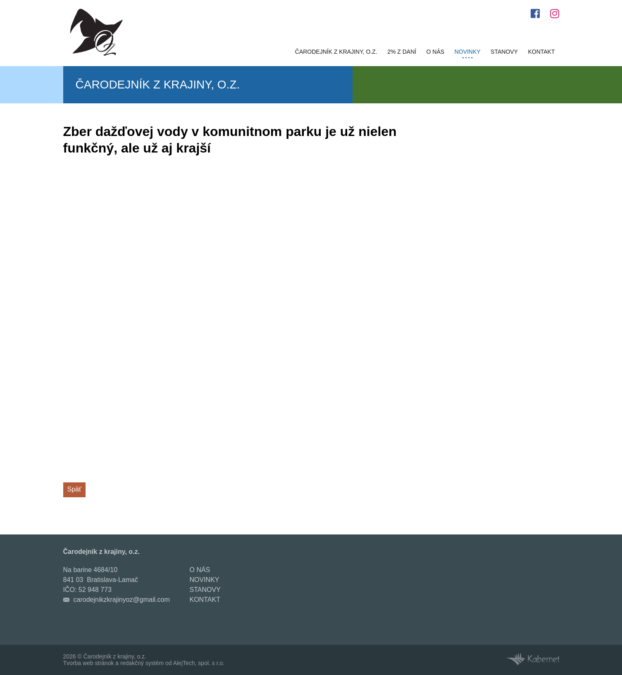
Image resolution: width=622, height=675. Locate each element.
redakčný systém (142, 663)
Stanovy (504, 51)
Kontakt (541, 51)
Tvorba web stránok (88, 663)
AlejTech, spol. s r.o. (199, 663)
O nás (436, 51)
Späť (74, 489)
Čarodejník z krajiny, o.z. (336, 51)
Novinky (468, 51)
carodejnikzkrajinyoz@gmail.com (122, 599)
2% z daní (401, 51)
